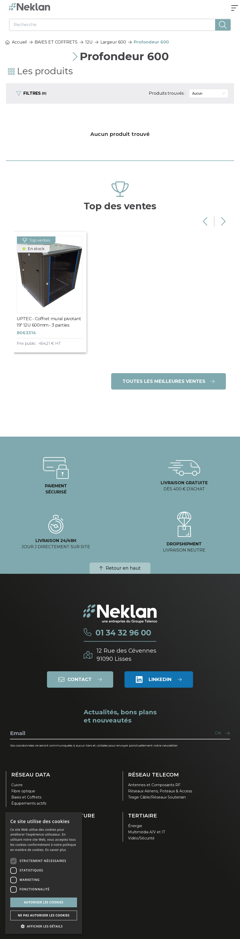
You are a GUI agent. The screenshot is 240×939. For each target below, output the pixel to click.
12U (89, 42)
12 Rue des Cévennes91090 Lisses (126, 654)
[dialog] (43, 873)
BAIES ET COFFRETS (56, 42)
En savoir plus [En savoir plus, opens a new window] (55, 850)
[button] (43, 926)
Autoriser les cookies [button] (43, 902)
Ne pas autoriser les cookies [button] (44, 915)
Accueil (16, 42)
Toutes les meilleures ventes (168, 381)
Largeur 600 (113, 42)
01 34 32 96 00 (123, 633)
